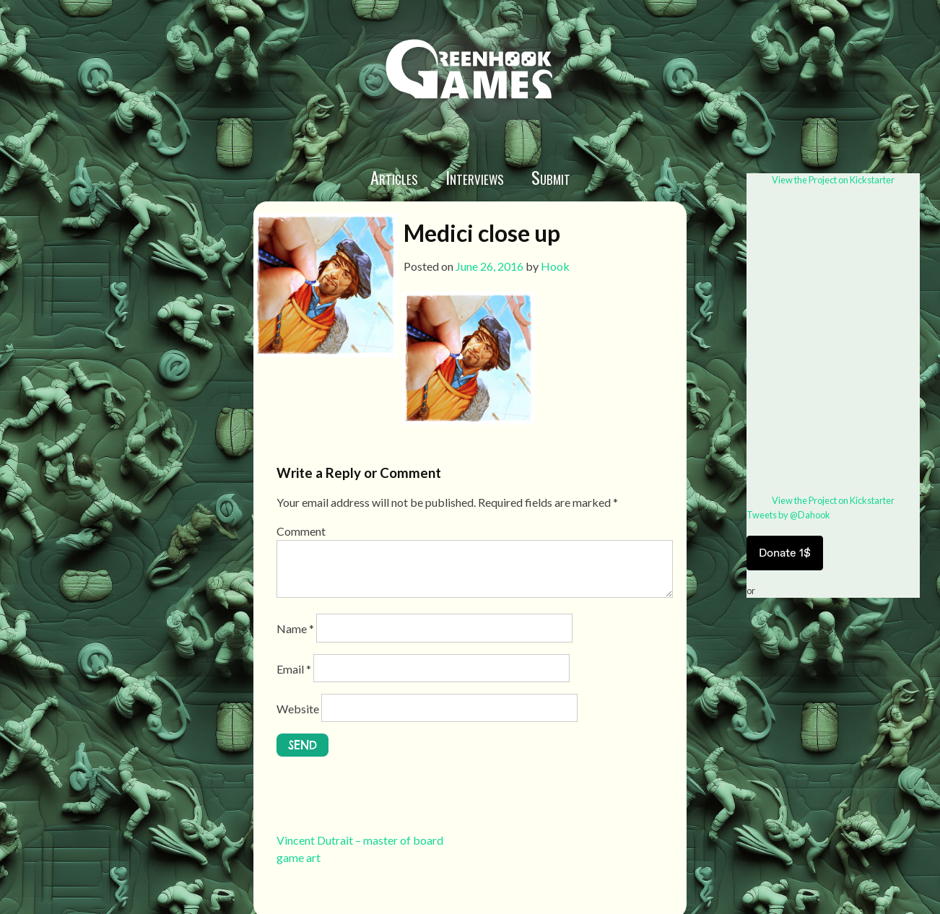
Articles (394, 177)
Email (294, 669)
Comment (301, 531)
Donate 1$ (785, 553)
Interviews (474, 177)
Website (298, 708)
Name (295, 628)
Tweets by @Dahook (788, 515)
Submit (550, 177)
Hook (555, 266)
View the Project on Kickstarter (833, 180)
